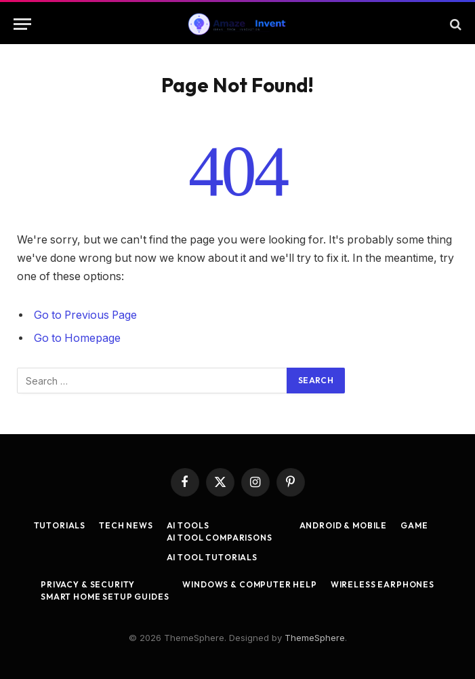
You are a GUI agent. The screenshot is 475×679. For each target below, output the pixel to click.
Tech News (126, 525)
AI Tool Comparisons (219, 537)
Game (414, 525)
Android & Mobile (343, 525)
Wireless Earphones (382, 584)
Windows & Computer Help (249, 584)
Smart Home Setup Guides (105, 596)
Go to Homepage (77, 338)
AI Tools (188, 525)
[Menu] (22, 24)
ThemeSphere (315, 637)
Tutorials (60, 525)
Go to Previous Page (85, 315)
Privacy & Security (88, 584)
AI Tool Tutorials (212, 557)
